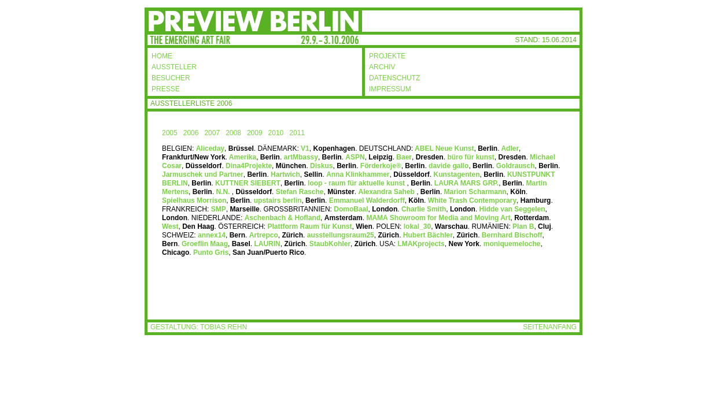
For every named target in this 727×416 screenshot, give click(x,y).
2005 (170, 133)
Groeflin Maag (205, 244)
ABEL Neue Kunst (443, 148)
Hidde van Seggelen (512, 209)
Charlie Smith (423, 209)
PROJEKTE (387, 56)
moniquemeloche (510, 244)
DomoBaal (351, 209)
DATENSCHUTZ (394, 78)
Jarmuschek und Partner (202, 174)
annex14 (212, 235)
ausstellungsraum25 (340, 235)
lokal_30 (417, 226)
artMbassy (301, 157)
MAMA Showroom (438, 218)
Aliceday (210, 148)
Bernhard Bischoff (512, 235)
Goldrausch (514, 166)
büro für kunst (470, 157)
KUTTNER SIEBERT (247, 183)
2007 (212, 133)
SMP (218, 209)
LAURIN (267, 244)
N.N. (223, 192)
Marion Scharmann (475, 192)
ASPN (354, 157)
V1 (305, 148)
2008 (233, 133)
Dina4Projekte (249, 166)
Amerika (241, 157)
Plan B (523, 226)
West (170, 226)
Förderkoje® (380, 166)
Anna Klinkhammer (357, 174)
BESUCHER (171, 78)
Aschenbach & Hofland (282, 218)
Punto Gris (210, 252)
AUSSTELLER (174, 67)
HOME (162, 56)
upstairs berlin (278, 200)
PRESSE (166, 89)
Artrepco (263, 235)
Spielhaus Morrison (194, 200)
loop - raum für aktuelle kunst (356, 183)
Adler (509, 148)
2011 (297, 133)
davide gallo (448, 166)
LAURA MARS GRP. (466, 183)
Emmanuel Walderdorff (367, 200)
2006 (191, 133)
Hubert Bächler (428, 235)
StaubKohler (329, 244)
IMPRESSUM (390, 89)
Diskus (320, 166)
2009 (255, 133)
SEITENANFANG (550, 327)
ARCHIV (382, 67)
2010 (276, 133)
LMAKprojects (420, 244)
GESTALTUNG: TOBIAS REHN (198, 327)
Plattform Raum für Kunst (310, 226)
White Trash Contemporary (471, 200)
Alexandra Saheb (387, 192)
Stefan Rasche (300, 192)
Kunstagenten (457, 174)
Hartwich (285, 174)
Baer (404, 157)
